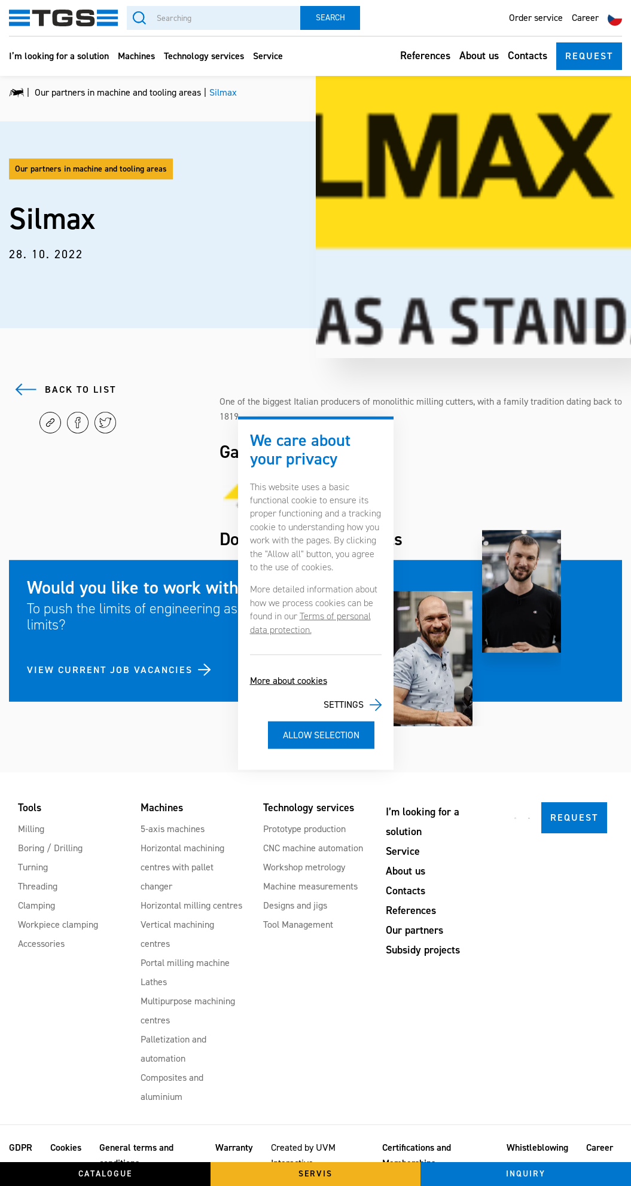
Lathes (154, 982)
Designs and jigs (295, 905)
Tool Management (298, 924)
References (425, 55)
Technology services (204, 56)
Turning (33, 867)
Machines (136, 56)
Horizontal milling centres (191, 905)
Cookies (65, 1147)
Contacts (527, 55)
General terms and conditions (136, 1155)
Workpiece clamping (58, 924)
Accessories (41, 943)
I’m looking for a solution (59, 56)
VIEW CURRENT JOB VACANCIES (110, 670)
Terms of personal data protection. (310, 622)
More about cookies (288, 680)
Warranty (234, 1147)
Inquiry (525, 1173)
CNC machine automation (313, 848)
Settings (344, 704)
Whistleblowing (537, 1147)
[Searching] (213, 18)
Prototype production (304, 829)
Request (589, 56)
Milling (31, 829)
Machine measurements (310, 886)
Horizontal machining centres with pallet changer (182, 867)
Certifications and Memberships (416, 1155)
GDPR (20, 1147)
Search (330, 17)
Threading (37, 886)
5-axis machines (173, 829)
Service (268, 56)
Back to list (80, 389)
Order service (536, 17)
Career (585, 17)
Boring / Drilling (50, 848)
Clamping (36, 905)
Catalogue (105, 1173)
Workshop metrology (304, 867)
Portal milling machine (185, 962)
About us (479, 55)
